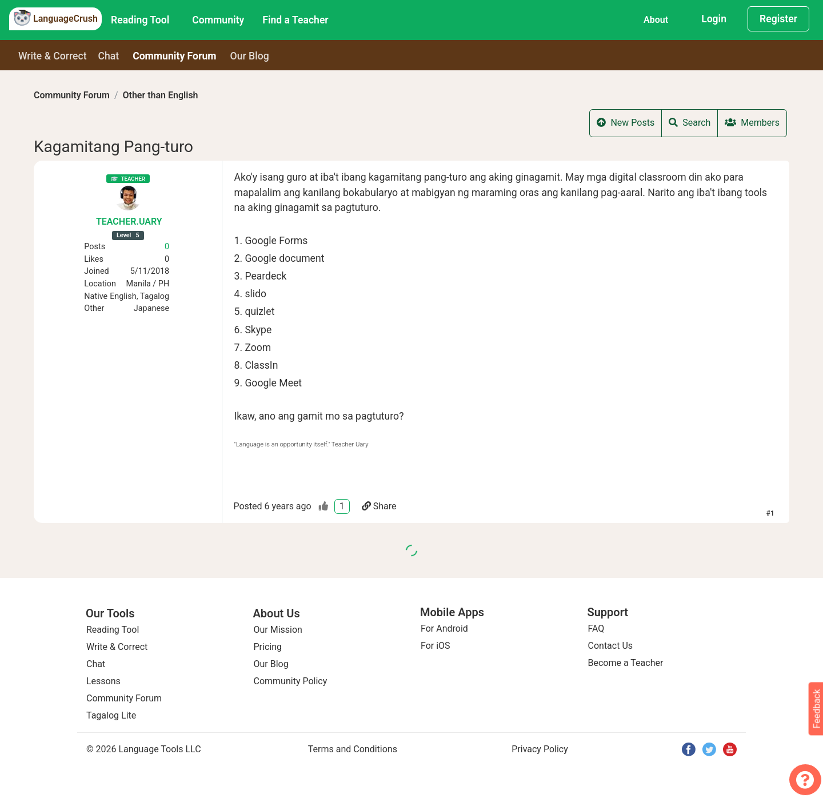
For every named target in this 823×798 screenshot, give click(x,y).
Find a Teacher (295, 20)
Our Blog (271, 664)
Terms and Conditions (352, 749)
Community (218, 20)
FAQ (596, 628)
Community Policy (290, 681)
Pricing (268, 646)
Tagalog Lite (111, 715)
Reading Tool (140, 20)
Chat (108, 56)
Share (379, 506)
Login (713, 19)
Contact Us (610, 645)
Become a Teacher (626, 662)
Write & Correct (52, 56)
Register (778, 19)
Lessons (103, 681)
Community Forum (72, 95)
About (656, 19)
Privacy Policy (540, 749)
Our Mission (278, 629)
